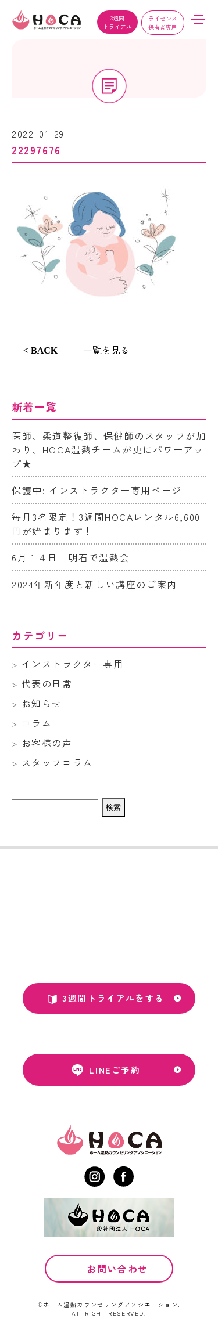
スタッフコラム (57, 762)
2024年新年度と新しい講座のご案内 (94, 584)
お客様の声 (47, 743)
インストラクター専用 (73, 664)
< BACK (40, 350)
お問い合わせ (117, 1270)
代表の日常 (47, 683)
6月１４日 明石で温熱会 (71, 557)
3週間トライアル (117, 22)
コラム (37, 723)
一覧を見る (106, 349)
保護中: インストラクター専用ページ (97, 490)
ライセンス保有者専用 (162, 22)
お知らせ (42, 703)
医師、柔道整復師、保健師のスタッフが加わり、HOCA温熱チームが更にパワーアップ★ (109, 449)
